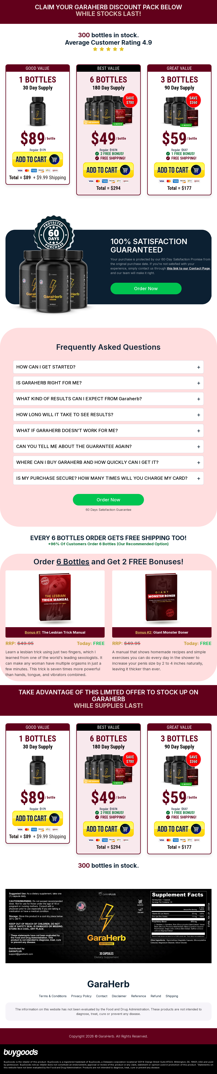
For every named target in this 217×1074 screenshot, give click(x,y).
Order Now (146, 288)
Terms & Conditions (53, 996)
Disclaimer (119, 996)
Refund (156, 996)
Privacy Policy (81, 996)
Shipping (172, 996)
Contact (101, 996)
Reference (138, 996)
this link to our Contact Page (188, 268)
